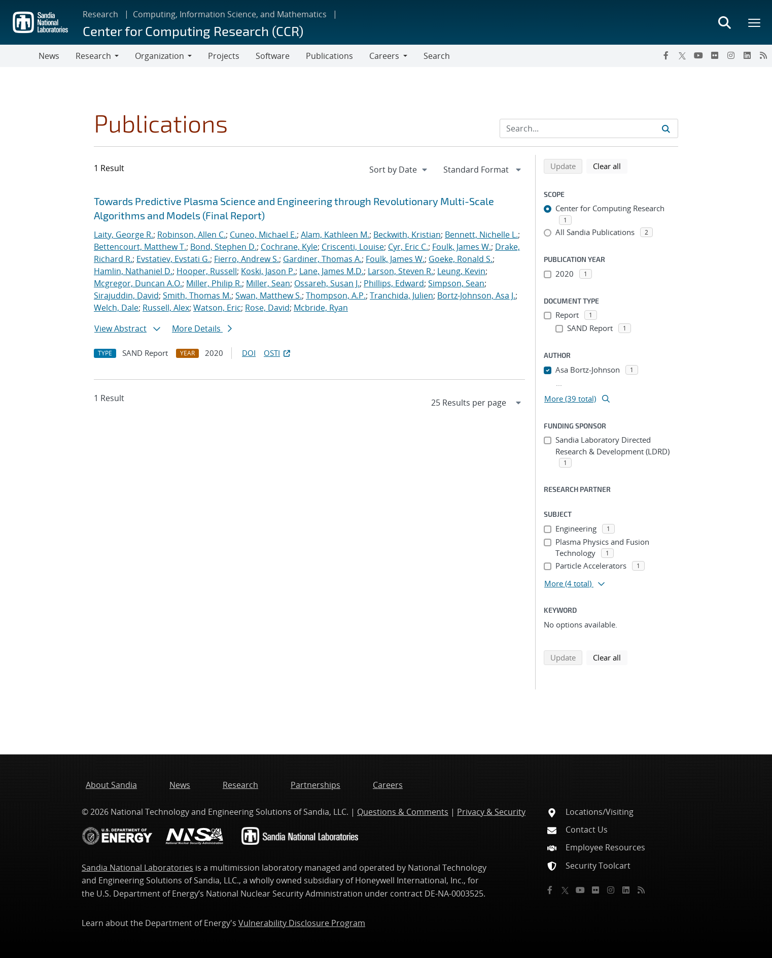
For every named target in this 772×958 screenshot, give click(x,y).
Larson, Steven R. (400, 271)
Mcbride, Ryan (321, 307)
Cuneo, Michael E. (263, 234)
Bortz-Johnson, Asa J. (476, 295)
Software (273, 55)
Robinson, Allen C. (191, 234)
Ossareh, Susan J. (327, 283)
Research (100, 14)
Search (437, 55)
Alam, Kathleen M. (335, 234)
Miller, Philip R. (214, 283)
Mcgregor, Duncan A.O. (138, 283)
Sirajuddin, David (126, 295)
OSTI (278, 353)
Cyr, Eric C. (408, 246)
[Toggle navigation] (19, 56)
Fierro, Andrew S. (246, 259)
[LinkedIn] (747, 55)
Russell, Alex (166, 307)
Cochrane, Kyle (289, 246)
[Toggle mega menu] (755, 22)
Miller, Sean (268, 283)
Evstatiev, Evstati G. (173, 259)
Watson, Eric (217, 307)
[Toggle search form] (724, 22)
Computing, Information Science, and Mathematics (230, 14)
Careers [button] (384, 55)
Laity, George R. (123, 234)
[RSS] (763, 55)
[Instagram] (731, 55)
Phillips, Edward (394, 283)
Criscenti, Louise (353, 246)
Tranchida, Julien (401, 295)
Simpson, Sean (456, 283)
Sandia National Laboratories (137, 867)
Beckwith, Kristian (407, 234)
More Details (202, 328)
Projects (223, 55)
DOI (249, 353)
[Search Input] (589, 128)
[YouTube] (698, 55)
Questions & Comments (402, 811)
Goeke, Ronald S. (461, 259)
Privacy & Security (491, 811)
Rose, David (267, 307)
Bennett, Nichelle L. (481, 234)
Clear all (610, 165)
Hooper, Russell (207, 271)
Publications (329, 55)
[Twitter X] (682, 55)
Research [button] (93, 55)
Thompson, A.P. (336, 295)
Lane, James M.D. (331, 271)
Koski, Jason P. (268, 271)
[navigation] (399, 169)
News (49, 55)
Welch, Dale (116, 307)
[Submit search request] (666, 128)
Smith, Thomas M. (197, 295)
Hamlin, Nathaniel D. (133, 271)
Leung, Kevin (461, 271)
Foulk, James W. (461, 246)
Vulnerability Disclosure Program (301, 923)
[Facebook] (666, 55)
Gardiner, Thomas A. (322, 259)
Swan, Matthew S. (268, 295)
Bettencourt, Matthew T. (140, 246)
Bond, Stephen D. (223, 246)
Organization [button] (159, 55)
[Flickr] (714, 55)
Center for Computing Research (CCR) (193, 31)
